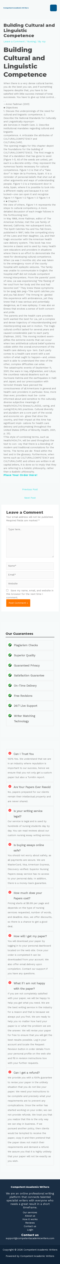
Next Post (30, 497)
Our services (30, 1212)
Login (30, 1229)
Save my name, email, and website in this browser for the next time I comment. (29, 594)
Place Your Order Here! (20, 475)
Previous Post (30, 489)
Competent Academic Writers (16, 8)
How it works (30, 1219)
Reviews (30, 1222)
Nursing (31, 41)
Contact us (30, 1226)
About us (30, 1215)
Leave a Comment (14, 41)
